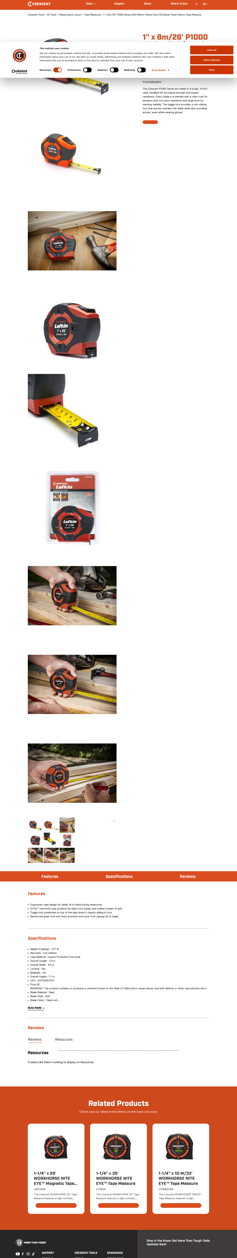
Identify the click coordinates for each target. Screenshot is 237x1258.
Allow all (211, 8)
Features (50, 877)
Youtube (17, 1253)
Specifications (119, 877)
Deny (212, 27)
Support (48, 1253)
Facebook (22, 1253)
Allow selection (211, 18)
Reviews (187, 877)
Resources (64, 1039)
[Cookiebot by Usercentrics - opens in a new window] (19, 30)
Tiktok (33, 1253)
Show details (159, 28)
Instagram (28, 1253)
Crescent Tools (85, 1253)
